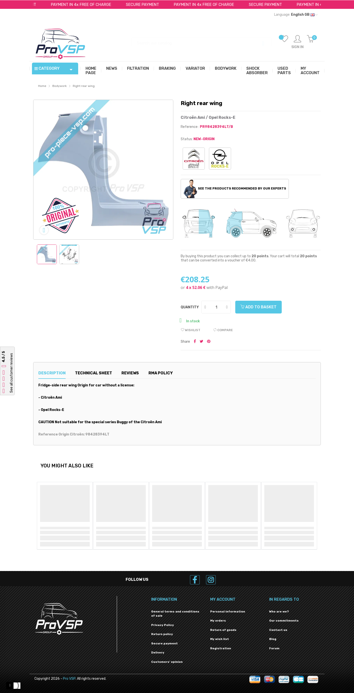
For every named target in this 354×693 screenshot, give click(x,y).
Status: (187, 139)
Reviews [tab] (130, 373)
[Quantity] (216, 307)
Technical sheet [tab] (93, 373)
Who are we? (279, 611)
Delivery (157, 652)
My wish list (219, 639)
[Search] (202, 40)
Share (195, 341)
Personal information (227, 611)
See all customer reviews (11, 373)
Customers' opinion (167, 662)
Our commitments (284, 620)
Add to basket (258, 307)
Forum (274, 648)
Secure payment (164, 643)
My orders (218, 620)
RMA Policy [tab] (160, 373)
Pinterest (208, 341)
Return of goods (223, 630)
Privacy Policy (162, 625)
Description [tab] (52, 373)
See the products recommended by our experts (235, 188)
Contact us (278, 630)
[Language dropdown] (296, 15)
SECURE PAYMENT (145, 4)
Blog (272, 639)
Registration (220, 648)
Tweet (201, 341)
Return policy (162, 634)
